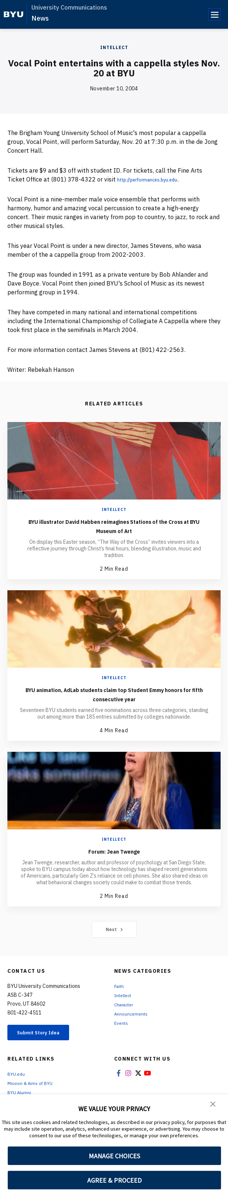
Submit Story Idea (46, 1033)
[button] (213, 1105)
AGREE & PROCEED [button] (114, 1180)
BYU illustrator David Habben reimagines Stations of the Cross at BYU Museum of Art (114, 525)
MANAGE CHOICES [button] (114, 1156)
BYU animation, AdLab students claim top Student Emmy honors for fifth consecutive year (114, 693)
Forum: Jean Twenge (114, 851)
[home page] (13, 14)
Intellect (114, 47)
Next (114, 929)
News (40, 18)
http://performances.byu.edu (156, 179)
